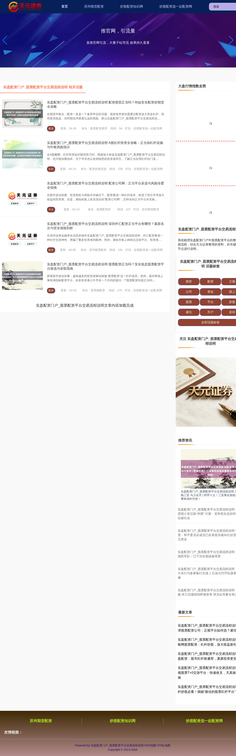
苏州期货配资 (94, 6)
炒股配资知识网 (131, 6)
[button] (231, 40)
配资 (51, 128)
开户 (210, 312)
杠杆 (51, 169)
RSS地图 (150, 745)
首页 (64, 6)
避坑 (189, 312)
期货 (189, 281)
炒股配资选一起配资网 (175, 6)
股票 (189, 302)
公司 (189, 291)
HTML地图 (163, 745)
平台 (51, 209)
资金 (210, 291)
